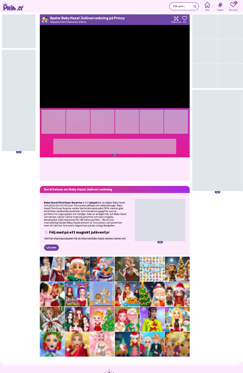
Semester (72, 22)
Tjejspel (54, 22)
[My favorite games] (233, 6)
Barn (83, 22)
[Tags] (220, 6)
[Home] (207, 6)
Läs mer (51, 247)
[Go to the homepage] (12, 6)
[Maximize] (176, 19)
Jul (63, 22)
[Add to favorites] (184, 19)
